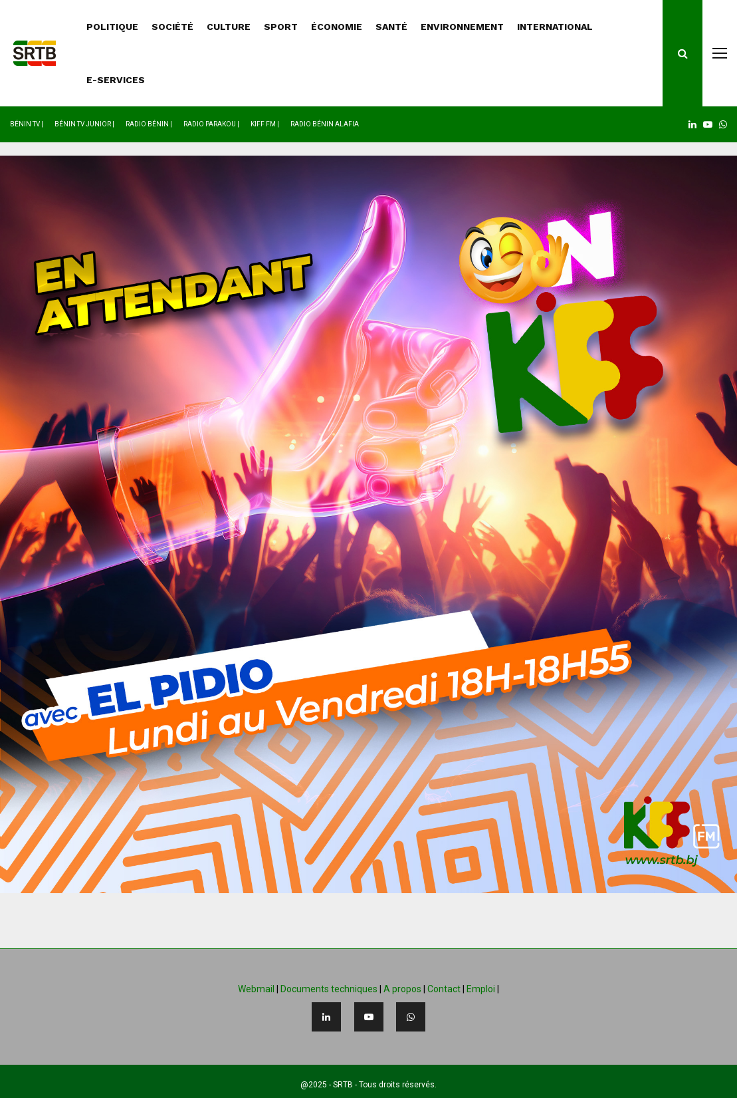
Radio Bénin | (149, 124)
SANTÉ (391, 26)
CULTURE (229, 26)
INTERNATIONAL (555, 26)
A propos (402, 989)
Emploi (481, 989)
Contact (444, 989)
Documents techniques (328, 989)
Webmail (256, 989)
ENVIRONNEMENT (462, 26)
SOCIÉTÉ (172, 26)
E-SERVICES (115, 79)
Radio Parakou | (211, 124)
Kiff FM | (265, 124)
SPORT (281, 26)
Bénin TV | (26, 124)
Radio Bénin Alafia (324, 124)
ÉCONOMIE (336, 26)
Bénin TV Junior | (84, 124)
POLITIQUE (112, 26)
